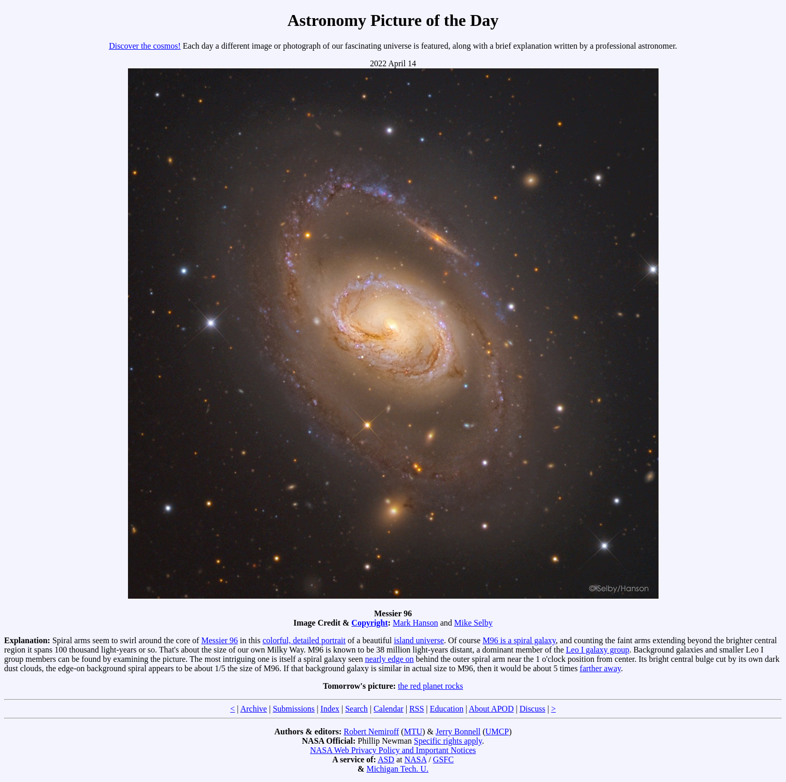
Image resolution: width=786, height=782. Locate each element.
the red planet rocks (430, 686)
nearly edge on (389, 659)
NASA (415, 759)
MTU (413, 731)
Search (356, 708)
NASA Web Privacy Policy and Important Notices (393, 750)
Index (330, 708)
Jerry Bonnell (458, 731)
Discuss (533, 708)
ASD (386, 759)
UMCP (497, 731)
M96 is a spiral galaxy (518, 640)
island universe (419, 640)
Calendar (389, 708)
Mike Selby (473, 622)
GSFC (443, 759)
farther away (600, 668)
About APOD (491, 708)
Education (447, 708)
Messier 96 (219, 640)
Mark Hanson (415, 622)
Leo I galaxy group (597, 649)
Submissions (294, 708)
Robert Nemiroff (371, 731)
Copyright (369, 622)
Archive (253, 708)
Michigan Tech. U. (397, 768)
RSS (416, 708)
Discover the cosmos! (145, 45)
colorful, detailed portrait (304, 640)
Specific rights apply (448, 740)
